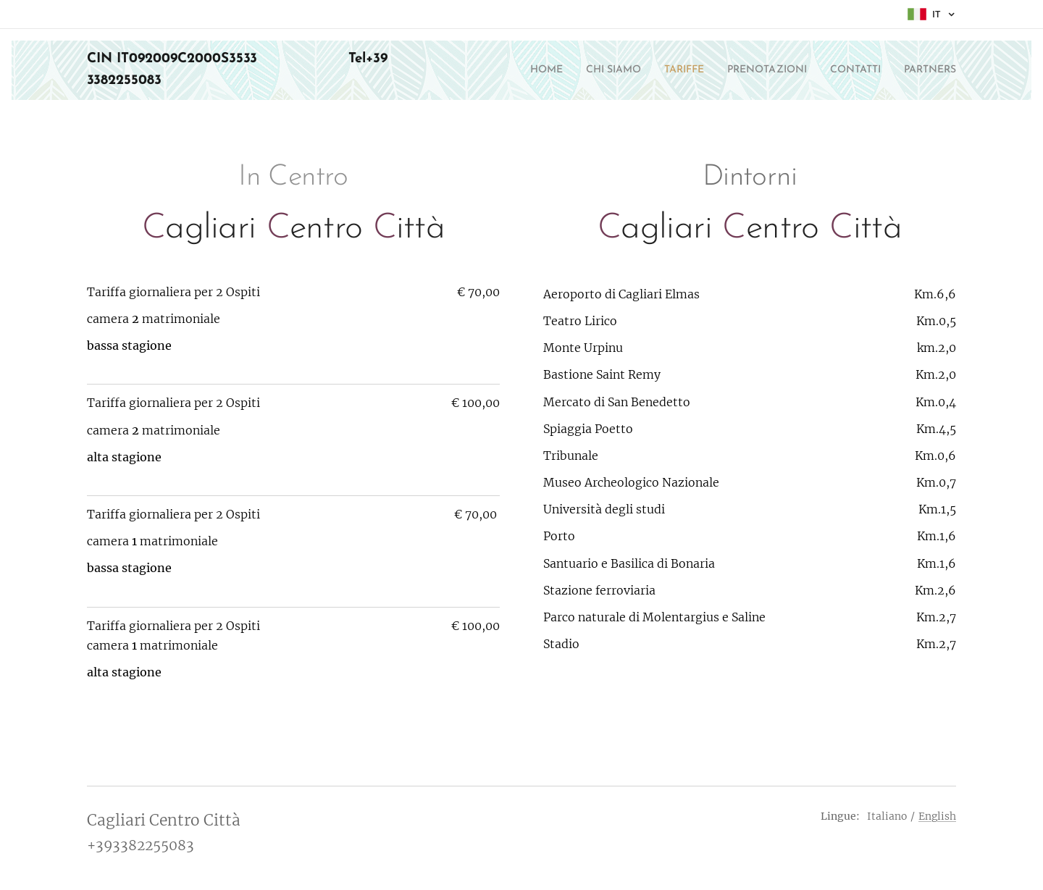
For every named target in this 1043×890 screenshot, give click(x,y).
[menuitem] (498, 70)
